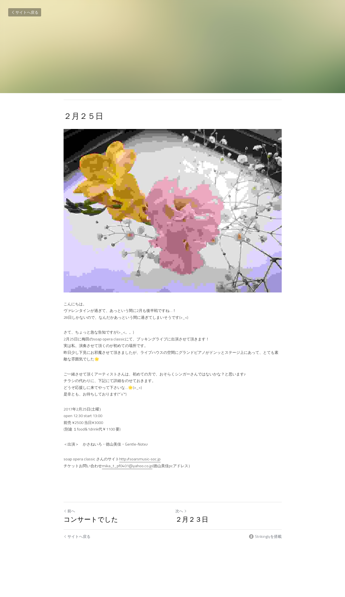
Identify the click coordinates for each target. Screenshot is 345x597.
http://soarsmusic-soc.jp (140, 459)
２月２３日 (191, 519)
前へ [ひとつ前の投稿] (69, 511)
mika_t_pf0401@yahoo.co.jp (127, 466)
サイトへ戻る (24, 12)
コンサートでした (91, 519)
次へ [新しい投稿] (181, 511)
